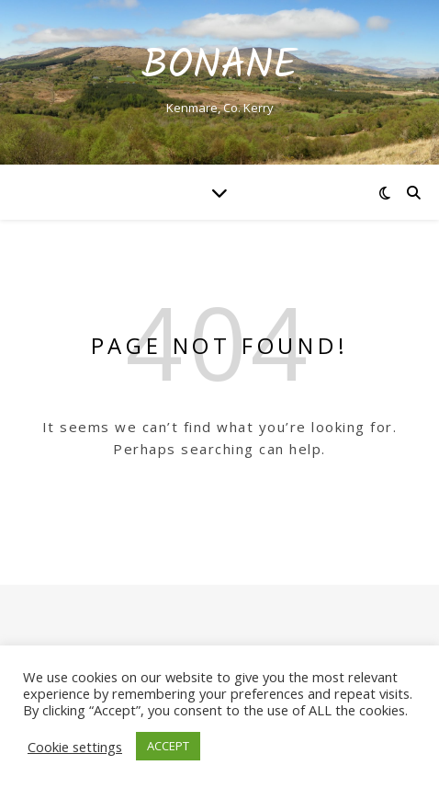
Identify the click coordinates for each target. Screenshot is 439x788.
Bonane (219, 66)
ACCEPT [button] (168, 745)
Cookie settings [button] (75, 746)
